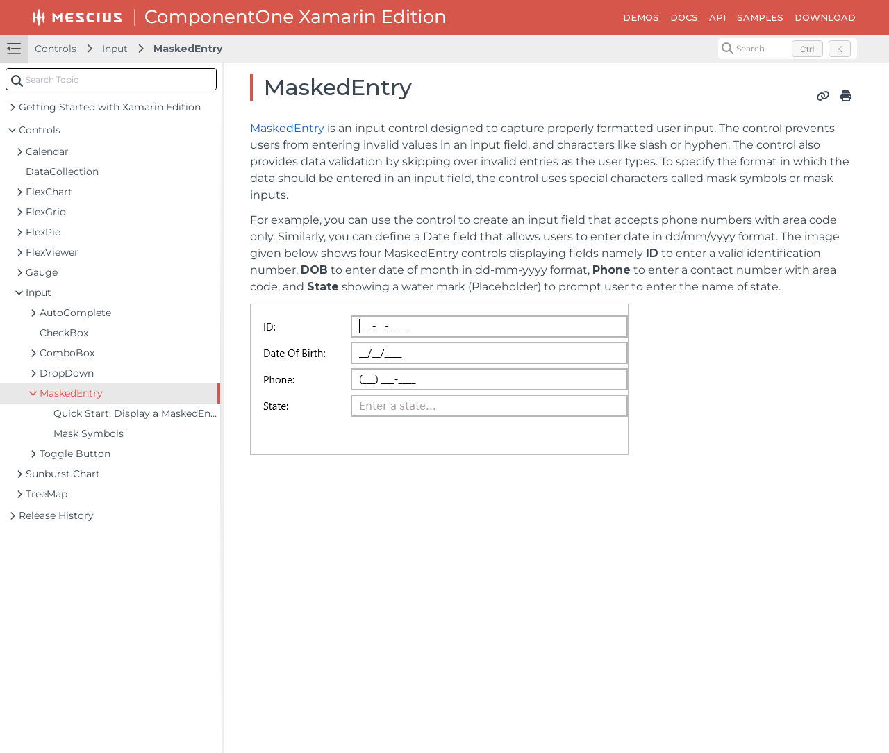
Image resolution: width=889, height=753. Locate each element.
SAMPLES (760, 17)
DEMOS (641, 17)
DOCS (684, 17)
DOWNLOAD (825, 17)
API (717, 17)
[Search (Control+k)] (787, 48)
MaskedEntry (187, 48)
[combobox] (111, 79)
